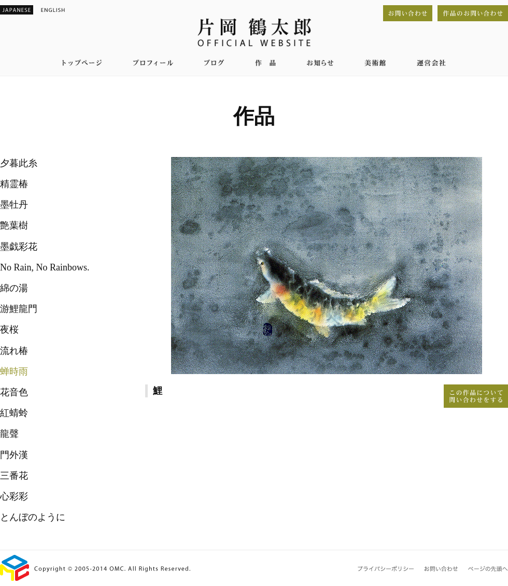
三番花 (14, 475)
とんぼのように (32, 517)
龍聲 (9, 433)
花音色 (14, 392)
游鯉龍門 (18, 309)
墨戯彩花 (18, 246)
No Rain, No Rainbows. (45, 267)
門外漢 (14, 455)
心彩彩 (14, 496)
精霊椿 (14, 184)
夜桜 (9, 329)
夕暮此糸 (18, 163)
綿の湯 (14, 288)
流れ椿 (14, 351)
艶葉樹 (14, 225)
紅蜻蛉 (14, 413)
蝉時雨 (14, 371)
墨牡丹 (14, 204)
